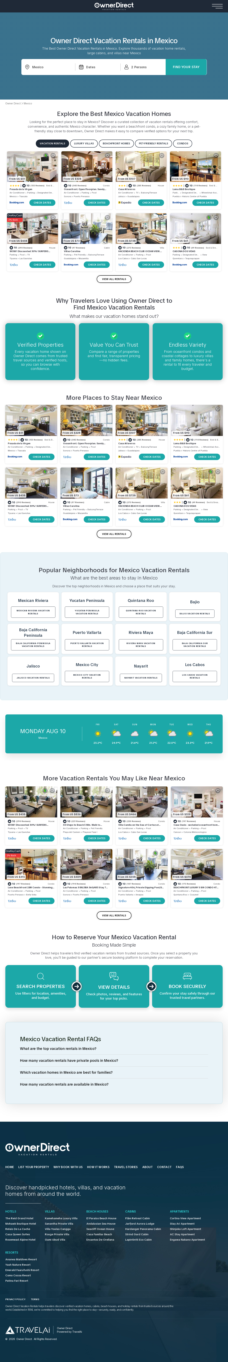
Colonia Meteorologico (195, 832)
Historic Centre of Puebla (194, 196)
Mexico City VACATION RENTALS (87, 676)
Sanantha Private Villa (56, 1223)
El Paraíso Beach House (97, 1218)
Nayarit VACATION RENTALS (140, 678)
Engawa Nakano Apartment (179, 1239)
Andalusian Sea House (96, 1223)
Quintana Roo (180, 894)
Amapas (139, 894)
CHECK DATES (42, 202)
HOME (9, 1167)
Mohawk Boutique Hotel (20, 1223)
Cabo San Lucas (139, 258)
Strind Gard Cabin (131, 1234)
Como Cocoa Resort (17, 1275)
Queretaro (178, 258)
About (147, 1167)
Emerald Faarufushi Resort (21, 1270)
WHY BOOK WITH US (68, 1167)
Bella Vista (31, 894)
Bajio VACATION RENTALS (195, 613)
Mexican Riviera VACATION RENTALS (33, 612)
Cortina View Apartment (177, 1218)
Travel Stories (126, 1167)
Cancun (177, 832)
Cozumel (194, 894)
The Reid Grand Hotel (18, 1218)
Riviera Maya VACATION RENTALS (140, 645)
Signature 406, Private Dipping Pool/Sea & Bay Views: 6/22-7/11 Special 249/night (141, 889)
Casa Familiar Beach (95, 1234)
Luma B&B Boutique (184, 189)
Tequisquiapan (192, 258)
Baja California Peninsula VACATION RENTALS (33, 645)
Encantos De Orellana (96, 1239)
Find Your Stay (186, 67)
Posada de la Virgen (21, 189)
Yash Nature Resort (16, 1265)
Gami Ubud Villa (53, 1239)
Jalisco (121, 196)
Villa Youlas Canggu (55, 1229)
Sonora (67, 196)
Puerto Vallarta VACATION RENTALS (87, 645)
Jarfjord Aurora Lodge (134, 1223)
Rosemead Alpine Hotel (19, 1239)
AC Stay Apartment (174, 1234)
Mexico (13, 196)
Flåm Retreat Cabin (132, 1218)
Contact (164, 1167)
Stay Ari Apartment (174, 1223)
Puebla (176, 196)
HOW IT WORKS (98, 1167)
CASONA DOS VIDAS (184, 251)
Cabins (126, 1211)
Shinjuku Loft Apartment (177, 1229)
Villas (48, 1211)
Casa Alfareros (126, 189)
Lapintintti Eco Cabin (133, 1239)
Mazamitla (84, 258)
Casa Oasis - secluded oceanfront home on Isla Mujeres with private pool (196, 826)
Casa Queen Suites (16, 1234)
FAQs (180, 1167)
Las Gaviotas (25, 258)
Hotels (10, 1211)
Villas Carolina (72, 251)
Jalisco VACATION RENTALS (33, 678)
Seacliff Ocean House (96, 1229)
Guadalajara (133, 196)
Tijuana (13, 258)
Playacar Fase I (90, 832)
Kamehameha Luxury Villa (58, 1218)
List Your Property (33, 1167)
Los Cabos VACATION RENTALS (195, 676)
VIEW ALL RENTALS (114, 279)
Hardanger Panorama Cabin (137, 1229)
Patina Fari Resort (16, 1281)
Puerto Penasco (82, 196)
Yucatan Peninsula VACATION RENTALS (87, 612)
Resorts (11, 1252)
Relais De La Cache (17, 1229)
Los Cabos (123, 258)
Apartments (172, 1211)
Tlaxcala (23, 196)
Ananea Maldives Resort (19, 1259)
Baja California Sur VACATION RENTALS (195, 645)
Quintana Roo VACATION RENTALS (141, 612)
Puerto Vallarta (125, 894)
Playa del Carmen (71, 832)
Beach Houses (94, 1211)
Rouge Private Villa (54, 1234)
